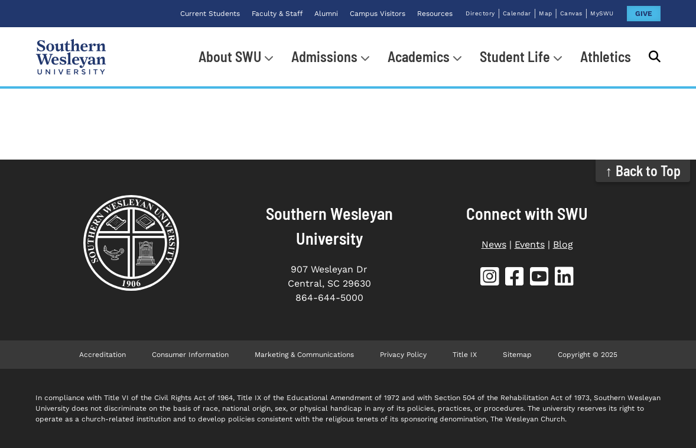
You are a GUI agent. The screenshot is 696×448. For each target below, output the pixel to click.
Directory (480, 13)
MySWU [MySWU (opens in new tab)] (602, 13)
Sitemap (517, 354)
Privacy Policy (403, 354)
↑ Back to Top (643, 170)
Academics (419, 56)
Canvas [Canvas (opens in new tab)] (571, 13)
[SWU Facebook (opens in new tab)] (514, 278)
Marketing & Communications (304, 354)
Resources (435, 13)
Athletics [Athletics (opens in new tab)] (605, 56)
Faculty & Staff (277, 13)
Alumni (326, 13)
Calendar (517, 13)
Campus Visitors (377, 13)
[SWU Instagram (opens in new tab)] (489, 278)
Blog (563, 244)
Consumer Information (190, 354)
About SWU (230, 56)
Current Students (210, 13)
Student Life (515, 56)
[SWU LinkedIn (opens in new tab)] (564, 278)
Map (545, 13)
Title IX (465, 354)
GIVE (643, 13)
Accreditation (102, 354)
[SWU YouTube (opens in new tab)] (539, 278)
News (494, 244)
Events (530, 244)
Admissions (324, 56)
